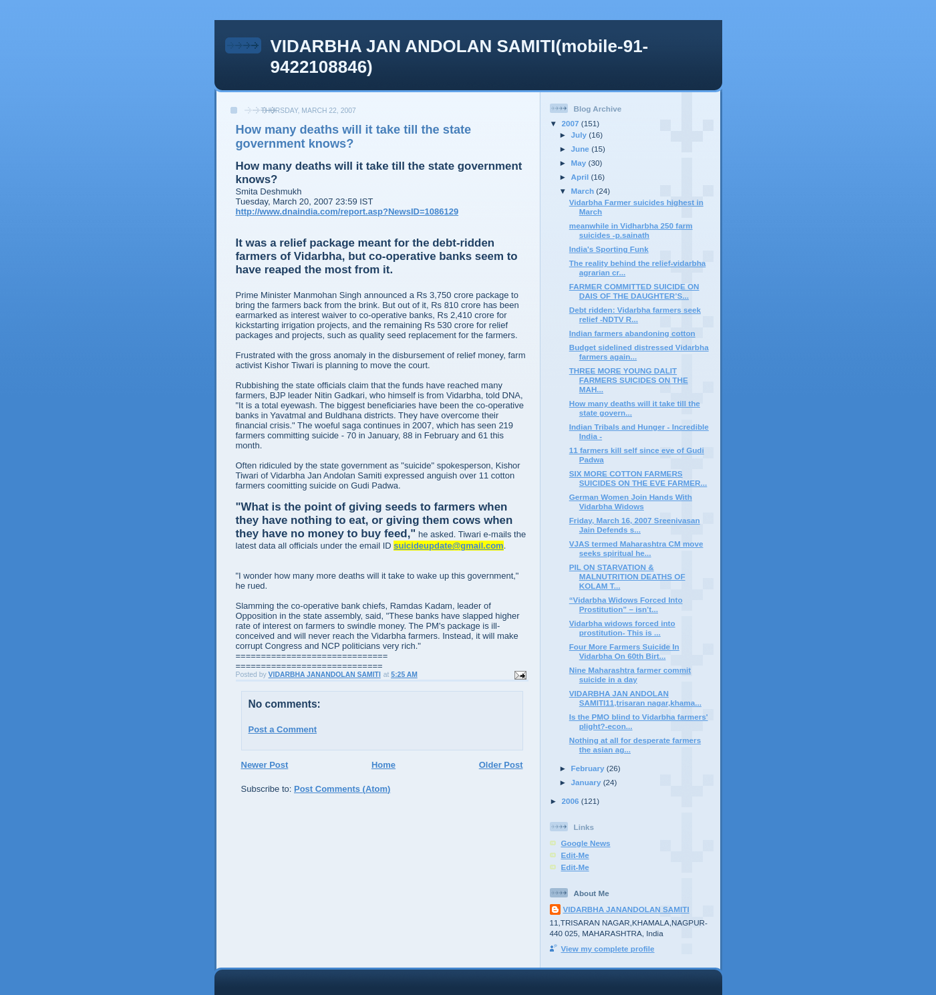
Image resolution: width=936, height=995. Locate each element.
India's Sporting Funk (609, 249)
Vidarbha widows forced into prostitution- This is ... (622, 628)
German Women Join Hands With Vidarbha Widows (630, 501)
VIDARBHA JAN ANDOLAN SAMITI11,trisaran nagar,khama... (635, 698)
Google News (586, 843)
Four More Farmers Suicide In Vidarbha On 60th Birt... (624, 651)
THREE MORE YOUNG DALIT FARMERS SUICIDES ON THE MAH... (628, 380)
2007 (571, 123)
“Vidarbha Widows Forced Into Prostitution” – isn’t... (626, 604)
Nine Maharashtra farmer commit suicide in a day (630, 675)
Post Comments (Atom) (342, 789)
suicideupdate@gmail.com (448, 546)
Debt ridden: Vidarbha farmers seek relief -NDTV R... (635, 314)
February (589, 768)
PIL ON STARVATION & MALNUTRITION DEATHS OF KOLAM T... (627, 576)
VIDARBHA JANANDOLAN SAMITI (626, 909)
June (581, 148)
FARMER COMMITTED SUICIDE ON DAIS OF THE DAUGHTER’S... (634, 291)
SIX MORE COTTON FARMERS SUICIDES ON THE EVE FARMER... (638, 478)
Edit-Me (575, 855)
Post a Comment (283, 729)
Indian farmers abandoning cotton (632, 333)
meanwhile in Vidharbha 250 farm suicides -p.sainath (631, 230)
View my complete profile (608, 948)
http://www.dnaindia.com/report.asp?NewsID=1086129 (347, 211)
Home (383, 765)
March (584, 190)
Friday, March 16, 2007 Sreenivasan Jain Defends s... (634, 525)
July (580, 134)
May (580, 162)
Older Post (501, 765)
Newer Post (265, 765)
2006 (571, 801)
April (581, 176)
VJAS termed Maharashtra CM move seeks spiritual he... (636, 548)
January (587, 782)
